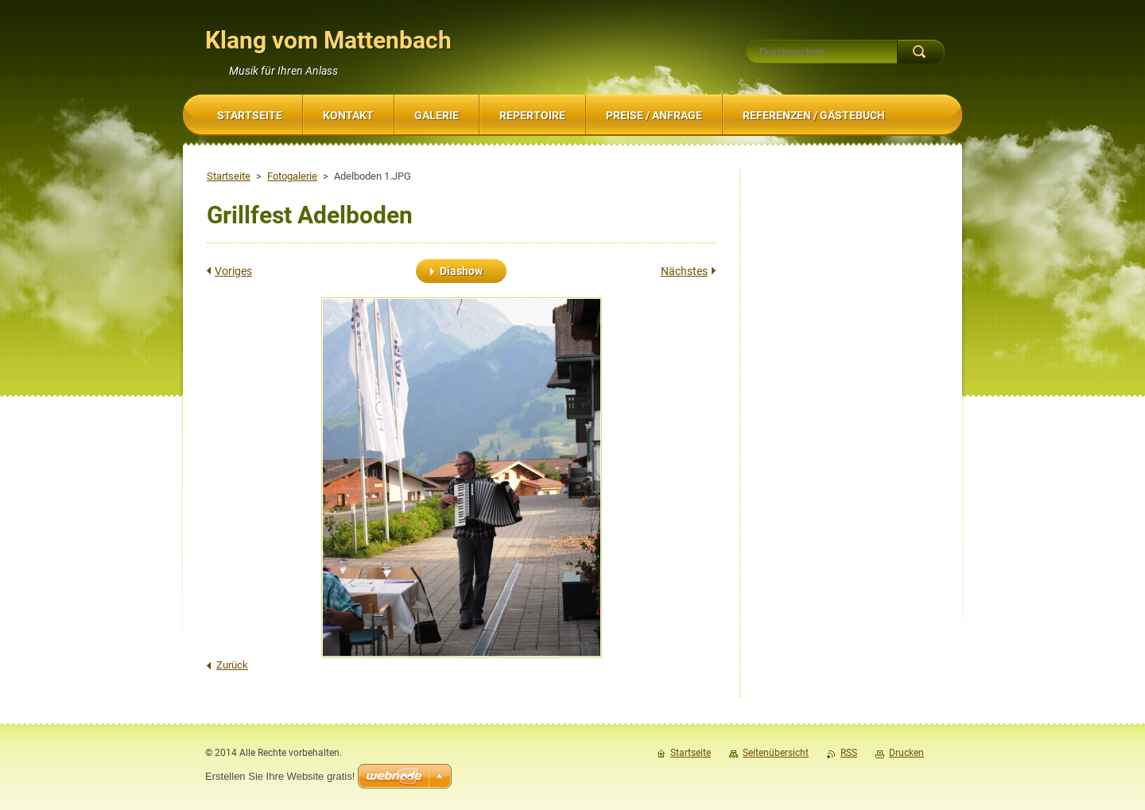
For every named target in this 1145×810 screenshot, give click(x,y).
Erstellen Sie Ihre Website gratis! (280, 776)
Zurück (232, 665)
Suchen (921, 52)
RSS (848, 752)
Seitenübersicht (776, 752)
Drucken (906, 752)
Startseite (228, 176)
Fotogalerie (292, 176)
